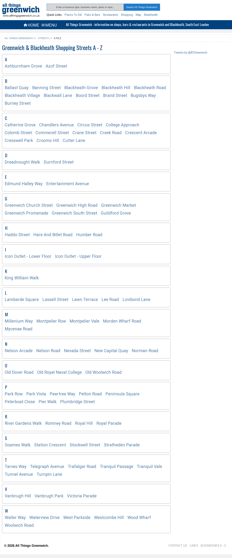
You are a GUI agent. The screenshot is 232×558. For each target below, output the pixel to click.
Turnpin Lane (49, 474)
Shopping (127, 15)
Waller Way (15, 517)
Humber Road (89, 234)
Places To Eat (73, 15)
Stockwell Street (85, 445)
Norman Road (145, 350)
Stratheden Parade (122, 445)
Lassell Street (55, 299)
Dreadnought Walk (22, 162)
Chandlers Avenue (56, 125)
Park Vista (36, 394)
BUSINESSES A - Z (213, 545)
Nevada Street (77, 350)
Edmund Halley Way (24, 183)
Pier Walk (48, 401)
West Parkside (76, 517)
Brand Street (115, 95)
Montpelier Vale (84, 321)
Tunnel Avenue (19, 474)
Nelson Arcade (19, 350)
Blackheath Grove (81, 87)
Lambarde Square (22, 299)
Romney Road (58, 423)
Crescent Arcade (141, 132)
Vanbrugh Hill (18, 496)
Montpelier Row (51, 321)
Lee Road (110, 299)
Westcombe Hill (109, 517)
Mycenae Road (18, 329)
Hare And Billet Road (52, 234)
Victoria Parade (82, 496)
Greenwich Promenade (26, 213)
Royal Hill (84, 423)
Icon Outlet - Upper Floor (78, 256)
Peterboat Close (20, 401)
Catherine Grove (20, 125)
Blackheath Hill (116, 87)
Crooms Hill (48, 140)
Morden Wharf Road (122, 321)
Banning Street (46, 87)
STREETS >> (45, 38)
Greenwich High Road (77, 205)
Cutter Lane (74, 140)
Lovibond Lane (136, 299)
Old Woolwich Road (103, 372)
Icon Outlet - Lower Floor (28, 256)
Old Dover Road (19, 372)
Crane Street (84, 132)
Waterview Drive (44, 517)
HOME (31, 25)
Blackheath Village (22, 95)
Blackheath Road (150, 87)
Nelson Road (48, 350)
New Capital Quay (111, 350)
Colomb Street (18, 132)
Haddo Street (17, 234)
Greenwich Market (118, 205)
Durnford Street (59, 162)
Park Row (14, 394)
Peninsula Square (122, 394)
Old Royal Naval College (59, 372)
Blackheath (151, 15)
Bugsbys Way (143, 95)
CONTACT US (178, 545)
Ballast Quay (17, 87)
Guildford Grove (116, 213)
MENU (49, 25)
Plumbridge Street (77, 401)
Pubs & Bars (92, 15)
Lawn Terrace (85, 299)
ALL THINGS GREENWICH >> (20, 38)
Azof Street (56, 66)
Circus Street (89, 125)
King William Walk (22, 278)
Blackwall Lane (58, 95)
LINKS (194, 545)
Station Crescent (50, 445)
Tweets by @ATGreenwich (190, 52)
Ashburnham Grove (23, 66)
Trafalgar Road (82, 466)
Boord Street (88, 95)
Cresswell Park (19, 140)
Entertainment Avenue (67, 183)
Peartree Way (62, 394)
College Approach (122, 125)
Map (138, 15)
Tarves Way (15, 466)
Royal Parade (108, 423)
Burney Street (18, 103)
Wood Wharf (139, 517)
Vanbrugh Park (49, 496)
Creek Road (111, 132)
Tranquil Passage (116, 466)
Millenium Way (19, 321)
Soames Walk (17, 445)
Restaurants (110, 15)
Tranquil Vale (149, 466)
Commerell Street (52, 132)
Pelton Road (90, 394)
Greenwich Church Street (29, 205)
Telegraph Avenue (47, 466)
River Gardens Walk (23, 423)
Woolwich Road (19, 525)
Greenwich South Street (74, 213)
